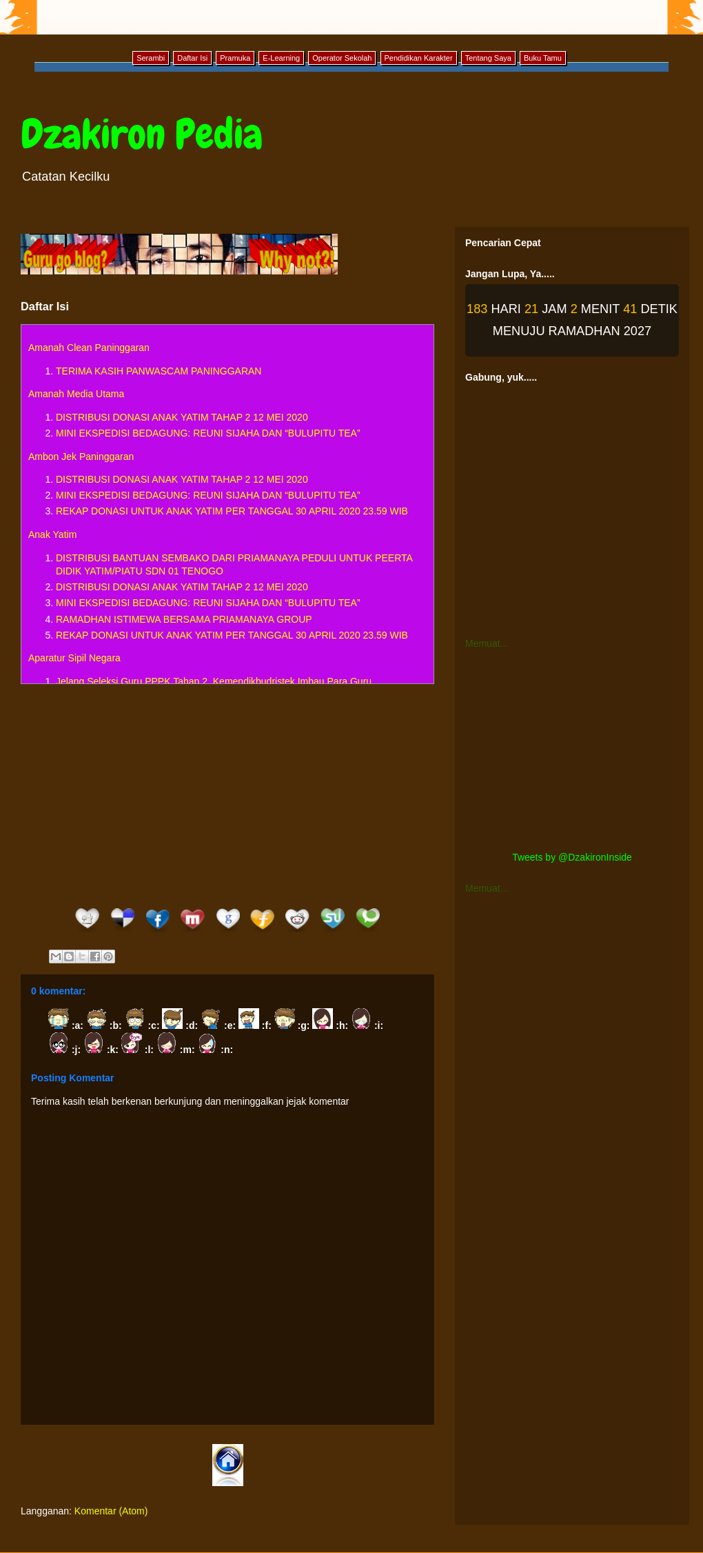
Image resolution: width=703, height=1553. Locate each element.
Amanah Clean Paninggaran (89, 347)
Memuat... (486, 643)
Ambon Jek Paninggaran (81, 456)
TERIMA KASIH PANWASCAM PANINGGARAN (158, 371)
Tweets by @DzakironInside (572, 857)
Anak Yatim (52, 534)
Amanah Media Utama (76, 393)
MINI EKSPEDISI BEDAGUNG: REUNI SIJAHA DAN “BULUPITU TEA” (208, 433)
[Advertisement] (227, 794)
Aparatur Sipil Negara (74, 657)
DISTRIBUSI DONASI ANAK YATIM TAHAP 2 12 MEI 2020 (182, 417)
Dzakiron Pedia (142, 134)
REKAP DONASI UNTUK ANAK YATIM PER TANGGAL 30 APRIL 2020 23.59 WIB (232, 511)
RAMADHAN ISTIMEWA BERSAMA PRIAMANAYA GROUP (184, 619)
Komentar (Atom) (111, 1510)
